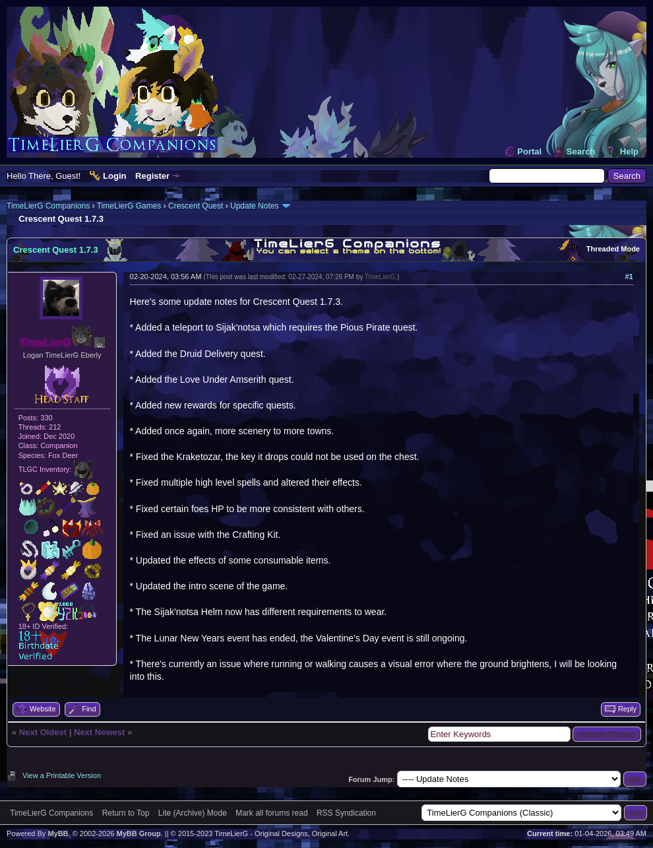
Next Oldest (43, 732)
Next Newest (99, 732)
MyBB (57, 833)
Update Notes (254, 206)
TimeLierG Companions (48, 206)
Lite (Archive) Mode (192, 813)
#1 (629, 276)
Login (114, 176)
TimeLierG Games (129, 206)
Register (152, 176)
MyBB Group (138, 833)
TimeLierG (380, 276)
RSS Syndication (346, 813)
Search (581, 151)
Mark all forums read (271, 813)
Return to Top (126, 813)
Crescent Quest (195, 206)
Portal (529, 151)
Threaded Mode (613, 249)
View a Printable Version (61, 775)
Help (629, 151)
